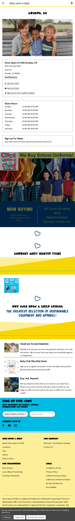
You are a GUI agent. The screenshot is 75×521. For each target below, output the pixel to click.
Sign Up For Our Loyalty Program (21, 93)
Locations (6, 447)
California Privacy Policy (56, 476)
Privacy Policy (52, 472)
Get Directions (11, 77)
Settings (7, 517)
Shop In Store (8, 459)
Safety (5, 455)
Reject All (19, 517)
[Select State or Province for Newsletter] (15, 414)
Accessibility (51, 487)
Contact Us (48, 447)
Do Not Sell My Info (54, 483)
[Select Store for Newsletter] (42, 414)
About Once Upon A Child (13, 443)
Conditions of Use (53, 468)
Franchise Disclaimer (11, 476)
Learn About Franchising (12, 472)
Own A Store (7, 468)
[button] (3, 3)
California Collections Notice (58, 480)
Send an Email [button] (13, 88)
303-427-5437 (13, 83)
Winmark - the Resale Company (57, 443)
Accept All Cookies (36, 517)
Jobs (4, 451)
